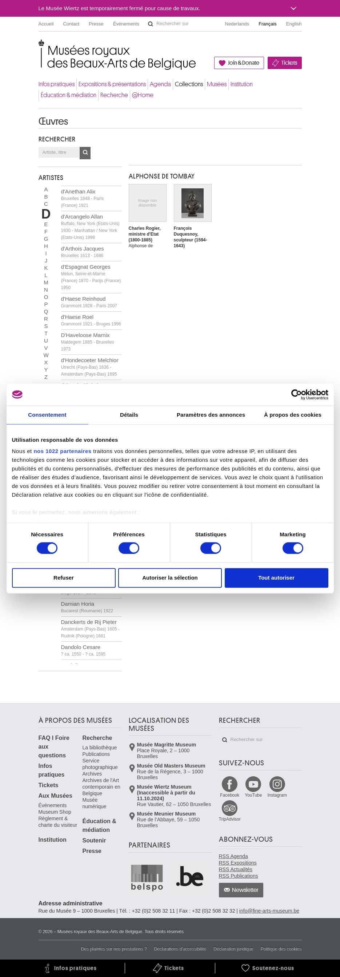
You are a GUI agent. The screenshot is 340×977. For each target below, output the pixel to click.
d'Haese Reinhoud (89, 302)
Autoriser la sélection (170, 577)
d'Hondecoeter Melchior (90, 367)
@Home (142, 95)
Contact (71, 24)
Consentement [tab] (47, 415)
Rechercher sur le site (150, 24)
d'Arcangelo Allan (90, 226)
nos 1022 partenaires (62, 451)
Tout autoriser (276, 577)
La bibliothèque (100, 747)
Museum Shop (55, 812)
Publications (96, 754)
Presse (96, 24)
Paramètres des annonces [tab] (211, 415)
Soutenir (94, 840)
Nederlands (237, 24)
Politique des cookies (281, 949)
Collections (189, 84)
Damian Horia (87, 607)
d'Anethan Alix (82, 198)
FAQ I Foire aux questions (54, 746)
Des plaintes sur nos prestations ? (114, 949)
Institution (242, 84)
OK (85, 153)
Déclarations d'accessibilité (180, 949)
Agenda (160, 84)
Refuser (63, 577)
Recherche (114, 95)
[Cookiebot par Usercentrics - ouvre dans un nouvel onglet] (296, 394)
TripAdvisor (230, 819)
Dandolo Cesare (83, 650)
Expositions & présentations (112, 84)
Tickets (289, 63)
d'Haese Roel (91, 320)
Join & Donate (243, 63)
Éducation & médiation (68, 95)
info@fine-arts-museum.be (269, 911)
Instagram (277, 795)
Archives (92, 774)
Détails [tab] (129, 415)
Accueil (46, 24)
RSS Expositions (238, 863)
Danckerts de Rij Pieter (90, 628)
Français (268, 24)
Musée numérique (95, 803)
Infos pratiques (57, 84)
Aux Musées (55, 796)
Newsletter (245, 890)
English (294, 24)
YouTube (253, 795)
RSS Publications (238, 876)
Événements (126, 24)
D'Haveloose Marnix (87, 342)
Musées (217, 84)
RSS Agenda (233, 856)
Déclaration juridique (233, 949)
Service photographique (100, 764)
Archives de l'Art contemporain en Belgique (101, 786)
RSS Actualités (236, 869)
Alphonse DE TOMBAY (162, 176)
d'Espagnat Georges (91, 277)
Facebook (229, 795)
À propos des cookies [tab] (292, 415)
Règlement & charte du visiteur (58, 822)
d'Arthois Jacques (82, 251)
